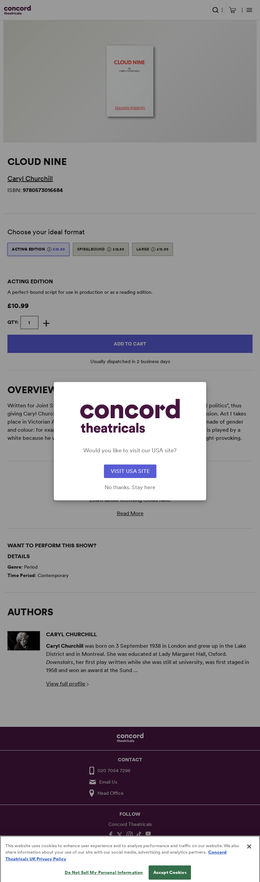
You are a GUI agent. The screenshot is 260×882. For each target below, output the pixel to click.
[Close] (249, 853)
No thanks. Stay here (130, 487)
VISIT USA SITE (130, 471)
